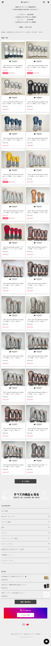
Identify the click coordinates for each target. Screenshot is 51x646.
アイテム (4, 533)
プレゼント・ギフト (7, 560)
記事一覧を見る (25, 602)
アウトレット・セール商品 (9, 538)
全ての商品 (4, 511)
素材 (2, 527)
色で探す (34, 32)
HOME (3, 32)
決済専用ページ (6, 555)
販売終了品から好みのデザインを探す (18, 32)
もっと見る (25, 481)
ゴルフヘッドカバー (7, 544)
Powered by (25, 637)
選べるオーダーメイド (8, 516)
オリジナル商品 (6, 522)
